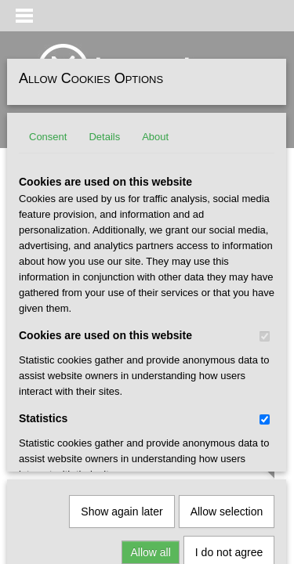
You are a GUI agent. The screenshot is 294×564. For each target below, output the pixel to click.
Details (104, 137)
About (155, 137)
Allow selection (227, 344)
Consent (48, 137)
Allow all (150, 385)
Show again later (121, 344)
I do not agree (229, 385)
